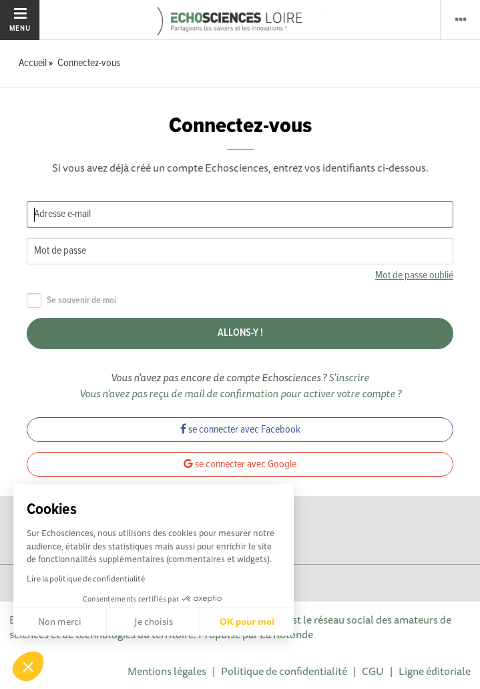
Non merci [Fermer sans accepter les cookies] (59, 621)
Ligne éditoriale (435, 671)
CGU (373, 671)
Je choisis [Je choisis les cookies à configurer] (153, 621)
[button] (28, 666)
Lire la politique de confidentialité (86, 578)
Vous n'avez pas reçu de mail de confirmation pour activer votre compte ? (240, 393)
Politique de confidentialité (284, 671)
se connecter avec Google (240, 464)
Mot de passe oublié (414, 275)
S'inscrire (348, 377)
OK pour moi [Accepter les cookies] (247, 621)
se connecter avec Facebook (240, 430)
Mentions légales (167, 671)
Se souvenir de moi (71, 301)
